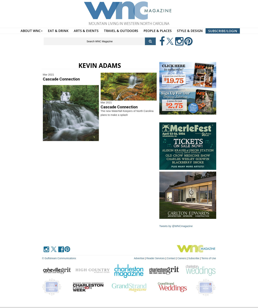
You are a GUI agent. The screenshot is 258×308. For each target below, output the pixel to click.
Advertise (139, 258)
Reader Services (155, 258)
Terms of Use (208, 258)
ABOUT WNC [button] (31, 31)
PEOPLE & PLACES (157, 31)
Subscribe (194, 258)
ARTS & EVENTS (86, 31)
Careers (181, 258)
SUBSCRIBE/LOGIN (222, 31)
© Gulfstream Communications (59, 258)
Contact (171, 258)
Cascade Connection (61, 79)
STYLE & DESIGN (190, 31)
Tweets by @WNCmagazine (176, 226)
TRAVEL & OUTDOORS (121, 31)
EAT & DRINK (58, 31)
